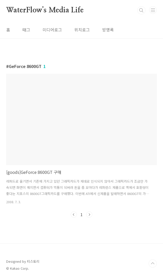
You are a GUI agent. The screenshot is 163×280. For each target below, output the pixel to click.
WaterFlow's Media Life (45, 10)
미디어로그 (52, 30)
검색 (141, 10)
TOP (153, 263)
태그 (26, 30)
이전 (74, 214)
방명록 (108, 30)
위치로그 (82, 30)
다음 (89, 214)
